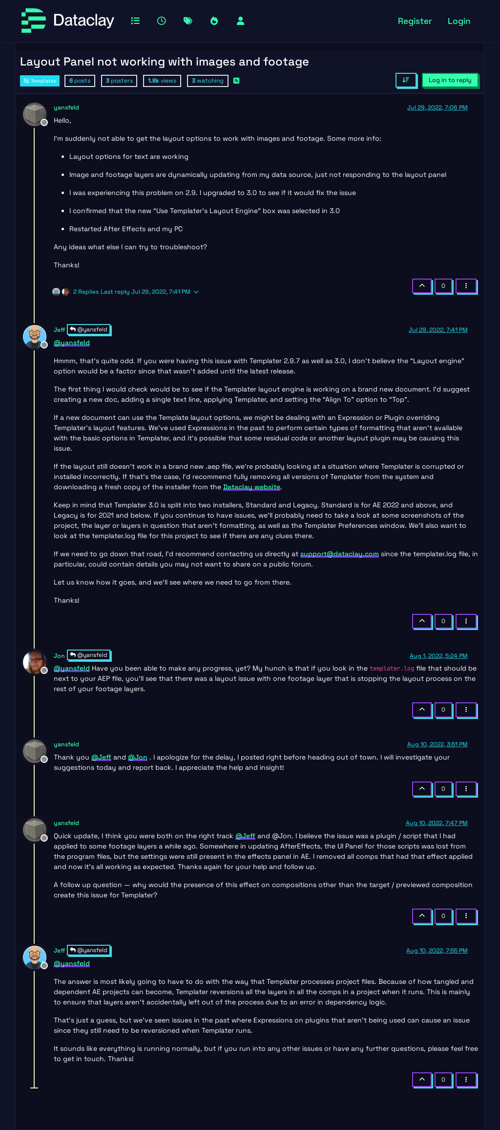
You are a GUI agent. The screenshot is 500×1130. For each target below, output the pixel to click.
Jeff (59, 330)
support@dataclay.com (339, 553)
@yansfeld (88, 329)
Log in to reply (450, 80)
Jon (59, 656)
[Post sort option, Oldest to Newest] (406, 80)
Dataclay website (251, 486)
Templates (40, 81)
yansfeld (66, 107)
